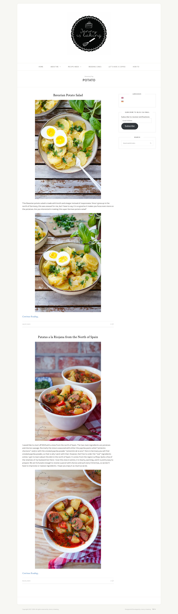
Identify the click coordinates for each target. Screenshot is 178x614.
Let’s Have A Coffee (117, 67)
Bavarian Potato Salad (68, 95)
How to (136, 67)
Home (41, 67)
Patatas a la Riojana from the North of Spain (68, 337)
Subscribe (130, 126)
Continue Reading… (30, 316)
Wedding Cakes (95, 67)
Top (154, 609)
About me (55, 67)
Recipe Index (73, 67)
